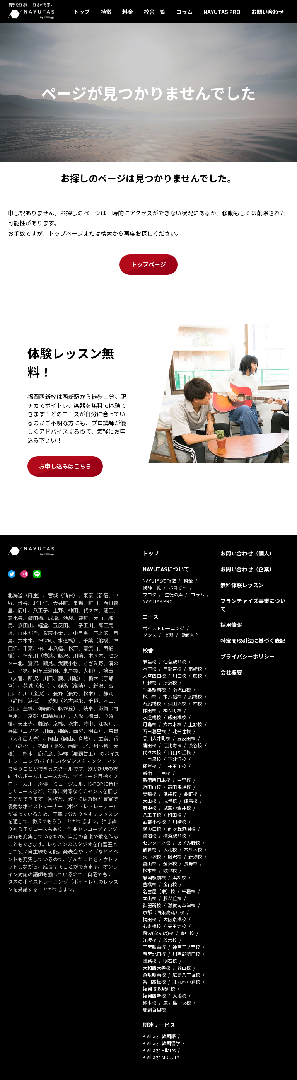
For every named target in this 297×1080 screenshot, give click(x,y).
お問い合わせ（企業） (247, 569)
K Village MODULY (161, 1057)
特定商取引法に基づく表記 (252, 640)
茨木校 (170, 940)
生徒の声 (173, 594)
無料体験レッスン (242, 585)
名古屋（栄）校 (159, 891)
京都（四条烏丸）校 (163, 912)
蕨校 (197, 675)
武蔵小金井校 (177, 807)
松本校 (150, 870)
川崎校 (179, 821)
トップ (81, 11)
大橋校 (179, 995)
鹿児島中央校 (177, 1002)
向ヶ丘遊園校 (182, 828)
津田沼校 (177, 703)
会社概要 (231, 672)
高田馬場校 (179, 787)
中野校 (184, 780)
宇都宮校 (172, 668)
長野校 (191, 863)
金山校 (170, 884)
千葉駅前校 (154, 689)
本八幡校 (172, 696)
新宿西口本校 (157, 780)
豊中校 (187, 933)
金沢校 (170, 863)
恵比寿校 (172, 745)
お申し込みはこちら (65, 466)
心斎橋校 (152, 926)
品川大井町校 (157, 738)
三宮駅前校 (154, 947)
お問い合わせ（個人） (247, 553)
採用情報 (231, 625)
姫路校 (150, 960)
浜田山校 (152, 787)
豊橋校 (150, 884)
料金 (127, 11)
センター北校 (157, 842)
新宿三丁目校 (157, 773)
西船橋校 (152, 703)
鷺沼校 (150, 835)
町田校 (175, 814)
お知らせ (178, 587)
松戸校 (150, 696)
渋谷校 (195, 745)
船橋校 (195, 696)
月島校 (150, 724)
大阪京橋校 (174, 919)
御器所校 (152, 905)
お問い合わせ (267, 11)
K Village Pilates (159, 1050)
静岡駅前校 (154, 877)
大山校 (150, 800)
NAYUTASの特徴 (159, 580)
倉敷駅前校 (154, 974)
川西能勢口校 (186, 954)
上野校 (195, 724)
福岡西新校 (154, 995)
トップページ (148, 264)
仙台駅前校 (174, 661)
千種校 (189, 891)
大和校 (170, 849)
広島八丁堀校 (186, 974)
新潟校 (195, 856)
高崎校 (195, 668)
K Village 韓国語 (159, 1036)
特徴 (106, 11)
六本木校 (172, 724)
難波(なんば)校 (158, 933)
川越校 (150, 682)
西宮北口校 (154, 954)
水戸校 (150, 668)
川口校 (179, 675)
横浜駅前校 (174, 835)
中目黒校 (152, 759)
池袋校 (170, 793)
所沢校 (170, 682)
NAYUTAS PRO (222, 11)
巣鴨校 (150, 793)
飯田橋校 (177, 717)
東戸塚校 (152, 856)
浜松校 (179, 877)
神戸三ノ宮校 (186, 947)
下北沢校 (177, 759)
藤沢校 (175, 856)
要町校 (191, 793)
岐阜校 (170, 870)
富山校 (150, 863)
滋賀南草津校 (182, 905)
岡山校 (184, 967)
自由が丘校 (179, 752)
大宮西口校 (154, 675)
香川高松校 (154, 981)
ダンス (150, 635)
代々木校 (152, 752)
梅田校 (150, 919)
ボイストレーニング (163, 628)
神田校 (150, 710)
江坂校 (150, 940)
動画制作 (190, 635)
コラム (184, 11)
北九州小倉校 (186, 981)
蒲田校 (150, 745)
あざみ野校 (188, 842)
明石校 (170, 960)
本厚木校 (193, 849)
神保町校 (172, 710)
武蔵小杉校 (154, 821)
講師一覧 (152, 587)
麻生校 (150, 661)
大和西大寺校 (157, 967)
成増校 (170, 800)
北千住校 (181, 731)
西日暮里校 (154, 731)
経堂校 (150, 766)
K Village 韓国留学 (161, 1043)
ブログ (150, 594)
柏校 (197, 703)
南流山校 (181, 689)
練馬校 (191, 800)
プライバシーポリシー (247, 656)
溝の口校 (152, 828)
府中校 (150, 807)
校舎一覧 (155, 11)
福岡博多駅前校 (159, 988)
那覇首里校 (154, 1009)
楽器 (169, 635)
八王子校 (152, 814)
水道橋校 (152, 717)
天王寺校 (177, 926)
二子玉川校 (174, 766)
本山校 (150, 898)
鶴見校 (150, 849)
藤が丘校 (172, 898)
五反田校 (186, 738)
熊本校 (150, 1002)
